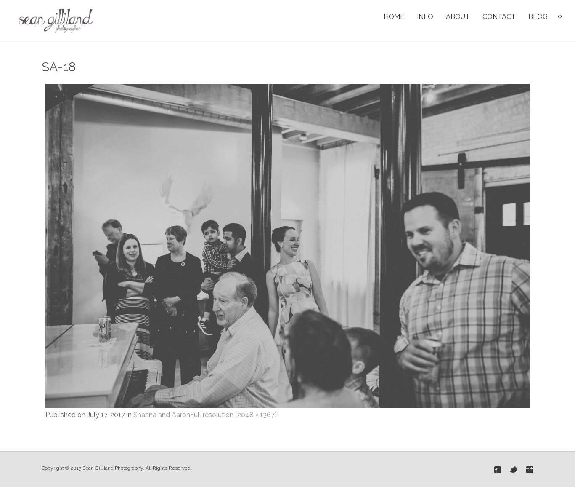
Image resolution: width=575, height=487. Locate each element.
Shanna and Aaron (161, 415)
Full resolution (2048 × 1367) (233, 415)
